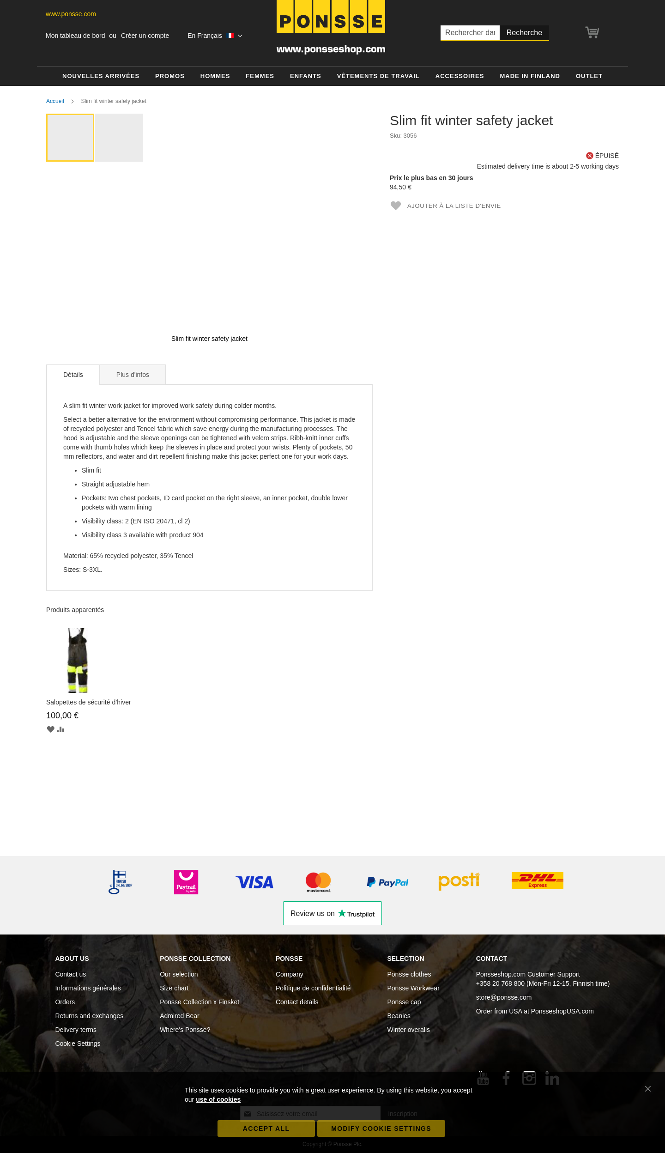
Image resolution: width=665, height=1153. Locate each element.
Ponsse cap (404, 1002)
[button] (214, 36)
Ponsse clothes (409, 974)
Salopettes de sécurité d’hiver (88, 702)
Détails (73, 374)
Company (289, 974)
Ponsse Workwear (413, 988)
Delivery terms (75, 1029)
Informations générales (88, 988)
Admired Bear (180, 1015)
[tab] (73, 374)
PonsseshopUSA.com (562, 1011)
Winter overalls (408, 1029)
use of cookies (218, 1099)
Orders (65, 1002)
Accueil (55, 101)
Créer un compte (145, 35)
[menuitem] (101, 76)
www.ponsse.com (71, 14)
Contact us (70, 974)
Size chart (174, 988)
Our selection (179, 974)
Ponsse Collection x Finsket (199, 1002)
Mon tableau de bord (75, 35)
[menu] (332, 76)
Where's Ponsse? (185, 1029)
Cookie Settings (77, 1043)
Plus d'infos (132, 374)
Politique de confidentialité (313, 988)
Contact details (297, 1002)
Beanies (399, 1015)
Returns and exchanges (89, 1015)
